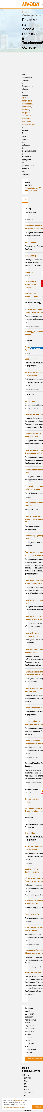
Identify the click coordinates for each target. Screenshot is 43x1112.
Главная (25, 12)
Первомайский (28, 124)
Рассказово (27, 104)
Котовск (25, 110)
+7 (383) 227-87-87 (33, 188)
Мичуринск (27, 101)
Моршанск (26, 107)
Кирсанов (26, 118)
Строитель (26, 115)
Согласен (38, 1107)
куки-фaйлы (18, 1100)
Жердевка (26, 121)
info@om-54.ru (31, 191)
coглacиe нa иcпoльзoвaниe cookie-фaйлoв (14, 1107)
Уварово (26, 112)
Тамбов (25, 98)
